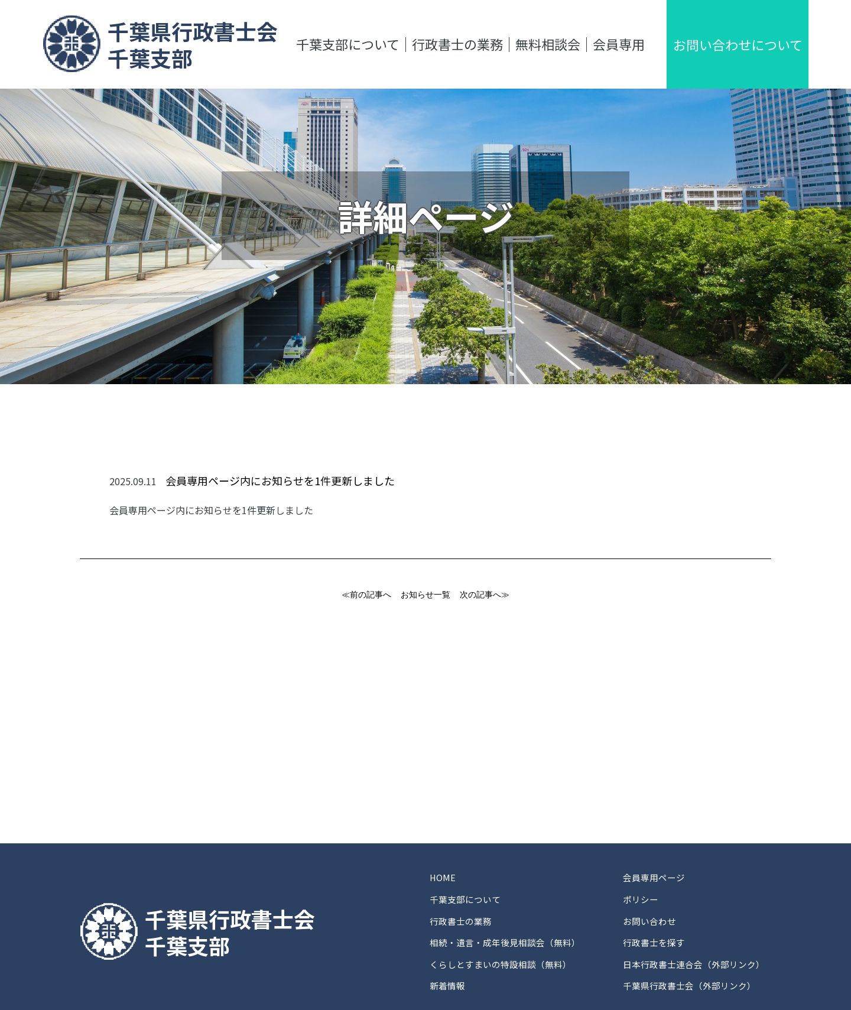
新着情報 (448, 945)
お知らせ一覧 (425, 594)
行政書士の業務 (457, 43)
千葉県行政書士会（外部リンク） (691, 945)
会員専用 (619, 43)
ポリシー (639, 888)
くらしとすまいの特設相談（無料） (505, 931)
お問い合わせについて (738, 44)
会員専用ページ (653, 874)
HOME (443, 874)
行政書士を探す (653, 917)
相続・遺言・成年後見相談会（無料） (510, 917)
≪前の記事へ (366, 594)
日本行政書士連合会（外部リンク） (695, 931)
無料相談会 (547, 43)
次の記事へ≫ (484, 594)
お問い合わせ (648, 902)
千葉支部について (347, 43)
